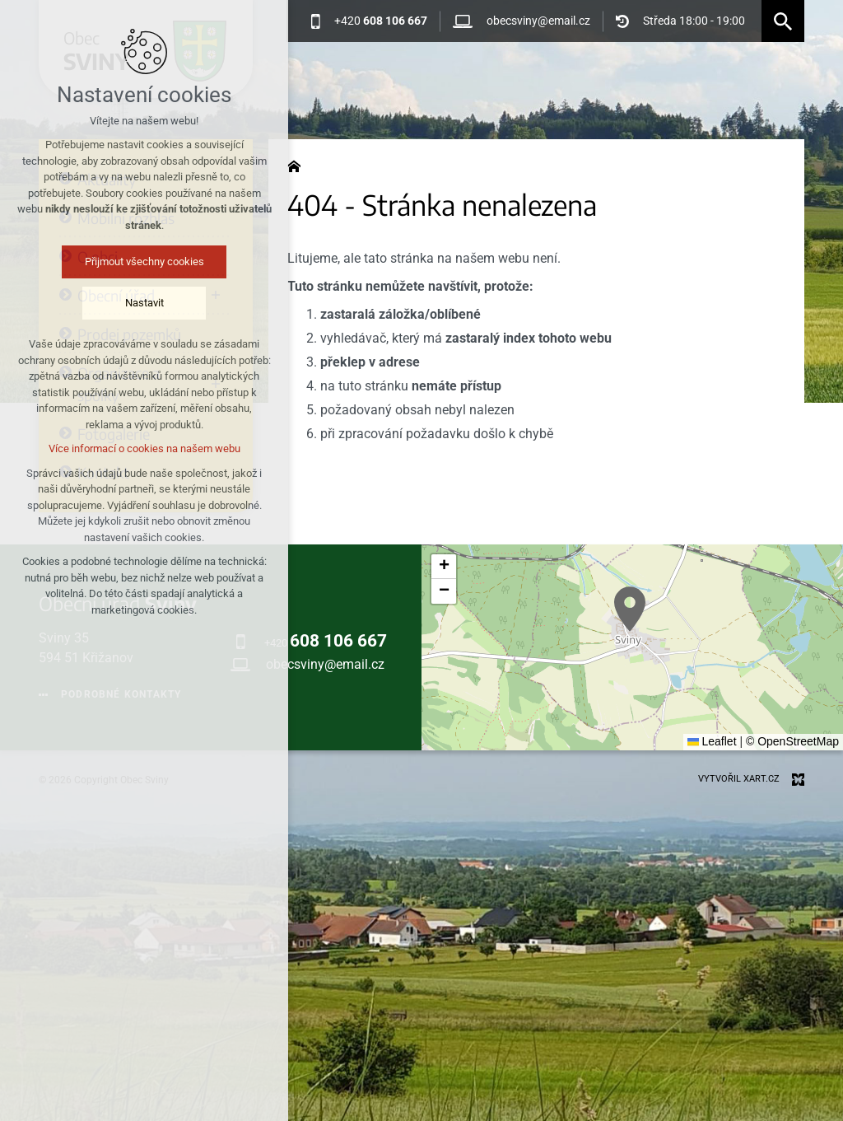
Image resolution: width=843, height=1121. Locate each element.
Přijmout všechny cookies (142, 261)
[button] (629, 609)
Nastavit (142, 303)
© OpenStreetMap (792, 741)
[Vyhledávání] (782, 21)
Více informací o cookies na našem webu (142, 448)
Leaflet (712, 741)
